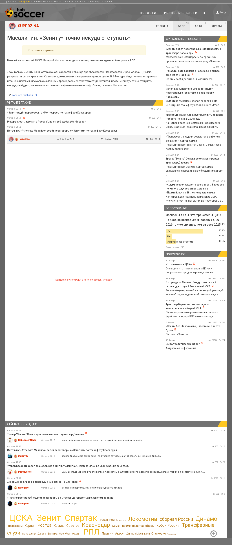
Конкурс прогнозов (75, 1)
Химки (32, 533)
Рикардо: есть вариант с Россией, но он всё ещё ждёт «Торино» (46, 121)
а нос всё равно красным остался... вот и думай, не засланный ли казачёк (102, 440)
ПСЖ (25, 533)
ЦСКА (21, 518)
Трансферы (24, 1)
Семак (116, 525)
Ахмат (76, 533)
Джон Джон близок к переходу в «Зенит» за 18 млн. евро (42, 481)
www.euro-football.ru (23, 95)
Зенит (49, 518)
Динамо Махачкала (138, 533)
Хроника (162, 26)
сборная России (176, 519)
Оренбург (64, 533)
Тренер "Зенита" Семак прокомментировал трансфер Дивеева (45, 434)
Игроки (108, 1)
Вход (220, 12)
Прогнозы (171, 13)
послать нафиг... (70, 503)
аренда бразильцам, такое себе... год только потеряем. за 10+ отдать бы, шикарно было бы (111, 456)
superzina (24, 139)
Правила (9, 1)
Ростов (44, 525)
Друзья (219, 24)
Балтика (53, 533)
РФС (112, 519)
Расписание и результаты (47, 1)
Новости (148, 13)
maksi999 (23, 456)
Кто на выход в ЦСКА (179, 264)
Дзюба (41, 533)
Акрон (120, 533)
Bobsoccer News (27, 440)
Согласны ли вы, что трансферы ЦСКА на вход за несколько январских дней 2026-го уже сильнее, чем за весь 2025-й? (195, 219)
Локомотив (142, 519)
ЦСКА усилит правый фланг (183, 344)
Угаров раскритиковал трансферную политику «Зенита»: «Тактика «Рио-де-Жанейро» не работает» (68, 466)
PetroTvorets (25, 471)
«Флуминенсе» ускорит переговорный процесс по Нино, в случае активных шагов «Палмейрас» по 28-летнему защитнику (195, 188)
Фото (200, 24)
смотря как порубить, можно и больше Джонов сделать (92, 487)
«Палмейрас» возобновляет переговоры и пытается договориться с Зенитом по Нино (60, 497)
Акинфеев (121, 520)
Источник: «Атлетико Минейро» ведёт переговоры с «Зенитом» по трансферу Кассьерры (62, 130)
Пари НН (107, 533)
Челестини (171, 534)
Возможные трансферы (138, 525)
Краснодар (96, 525)
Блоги (192, 13)
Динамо (206, 518)
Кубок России (168, 526)
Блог (183, 24)
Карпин (30, 525)
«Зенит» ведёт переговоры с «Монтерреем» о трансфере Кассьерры (49, 112)
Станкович (158, 533)
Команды (95, 1)
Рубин (104, 520)
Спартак (81, 518)
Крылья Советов (66, 526)
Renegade (23, 487)
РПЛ (91, 531)
